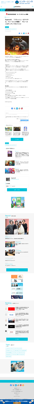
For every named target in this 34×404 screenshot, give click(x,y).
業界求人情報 (17, 10)
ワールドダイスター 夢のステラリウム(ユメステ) (18, 354)
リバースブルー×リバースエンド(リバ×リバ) (18, 352)
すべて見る (17, 139)
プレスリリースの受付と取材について (17, 391)
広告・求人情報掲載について (17, 389)
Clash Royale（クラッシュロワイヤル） (11, 29)
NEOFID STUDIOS (8, 356)
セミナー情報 (24, 10)
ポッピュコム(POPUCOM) (22, 350)
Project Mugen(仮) (8, 352)
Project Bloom (8, 354)
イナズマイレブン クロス (9, 348)
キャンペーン (8, 17)
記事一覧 (2, 10)
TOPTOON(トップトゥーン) (10, 350)
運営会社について (17, 388)
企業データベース (9, 10)
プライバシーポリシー (17, 396)
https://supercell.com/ (15, 179)
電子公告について (17, 393)
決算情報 (30, 10)
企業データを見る (17, 189)
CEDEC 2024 (16, 350)
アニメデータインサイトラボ (17, 348)
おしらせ (17, 394)
